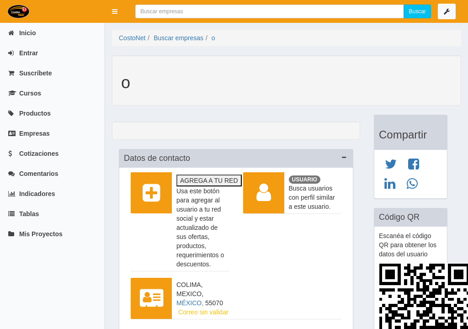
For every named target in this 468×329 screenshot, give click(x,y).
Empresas (29, 133)
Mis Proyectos (35, 234)
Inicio (22, 33)
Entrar (23, 53)
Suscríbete (30, 73)
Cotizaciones (33, 153)
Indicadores (31, 193)
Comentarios (33, 173)
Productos (29, 113)
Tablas (23, 214)
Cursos (24, 93)
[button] (114, 11)
